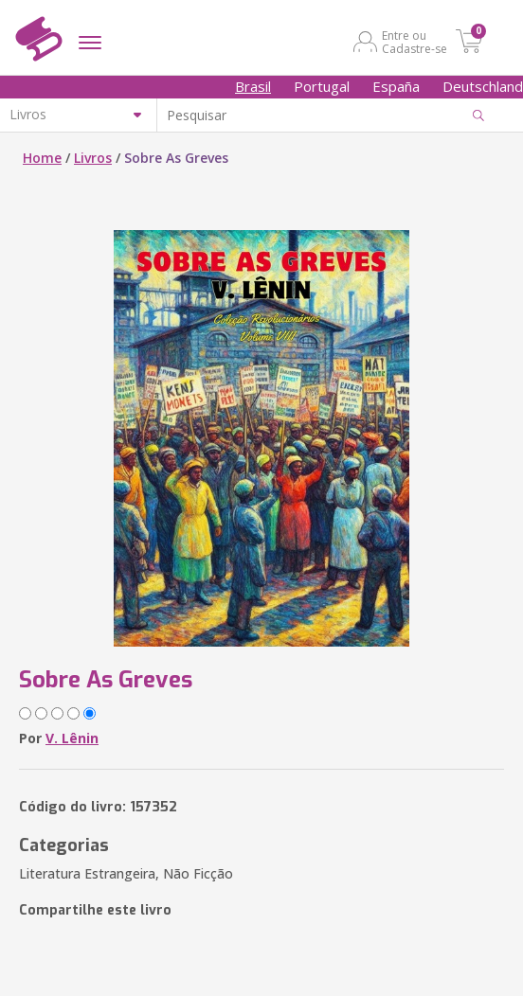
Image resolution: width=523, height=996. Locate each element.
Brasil (253, 86)
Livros (93, 158)
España (396, 86)
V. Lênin (72, 738)
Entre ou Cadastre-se (414, 41)
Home (42, 158)
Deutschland (482, 86)
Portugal (322, 86)
